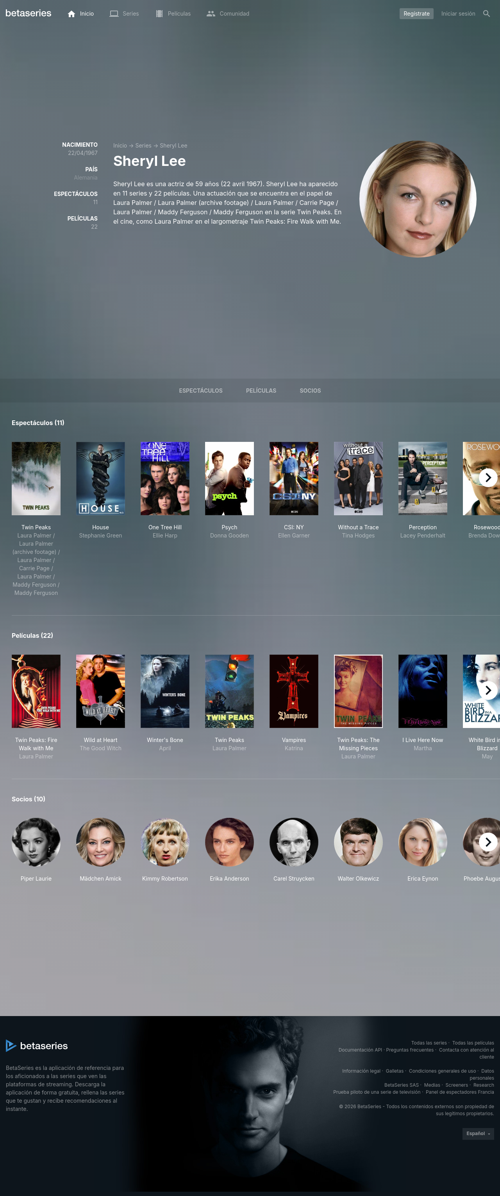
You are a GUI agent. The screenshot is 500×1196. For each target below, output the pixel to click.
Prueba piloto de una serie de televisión (376, 1092)
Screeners (457, 1085)
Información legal (361, 1071)
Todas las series (429, 1043)
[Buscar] (486, 13)
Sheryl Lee (173, 145)
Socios (310, 390)
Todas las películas (473, 1043)
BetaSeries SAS (401, 1085)
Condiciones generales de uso (442, 1071)
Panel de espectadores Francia (460, 1092)
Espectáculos (201, 390)
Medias (432, 1085)
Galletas (395, 1071)
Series (143, 145)
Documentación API (360, 1050)
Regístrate (417, 13)
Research (483, 1085)
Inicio (120, 145)
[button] (36, 850)
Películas (261, 390)
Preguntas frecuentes (410, 1050)
